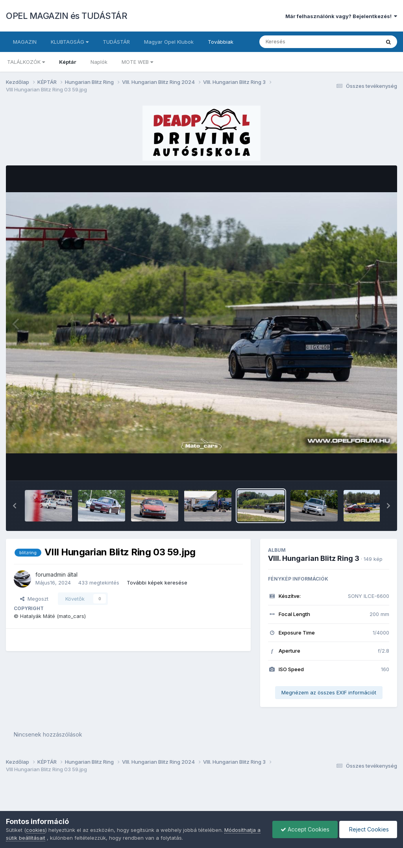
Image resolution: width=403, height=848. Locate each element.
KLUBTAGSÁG (70, 42)
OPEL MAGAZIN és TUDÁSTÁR (66, 16)
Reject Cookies (368, 829)
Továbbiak (220, 42)
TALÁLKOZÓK (26, 62)
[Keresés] (298, 41)
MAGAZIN (25, 42)
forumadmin (50, 574)
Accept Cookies (305, 829)
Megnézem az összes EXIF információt (328, 692)
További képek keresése (157, 582)
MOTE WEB (137, 62)
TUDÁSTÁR (116, 42)
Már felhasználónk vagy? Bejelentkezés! (341, 16)
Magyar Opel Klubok (169, 42)
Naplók (99, 62)
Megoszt (34, 599)
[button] (14, 505)
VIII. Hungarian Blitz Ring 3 (313, 558)
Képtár (67, 62)
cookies (35, 830)
